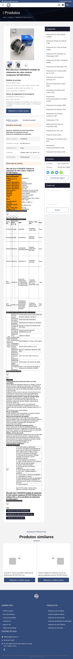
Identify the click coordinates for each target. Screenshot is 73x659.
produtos (10, 17)
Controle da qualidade (9, 617)
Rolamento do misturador (55, 628)
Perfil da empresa (8, 611)
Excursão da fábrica (9, 614)
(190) (55, 147)
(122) (55, 91)
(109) (55, 152)
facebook (4, 649)
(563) (53, 135)
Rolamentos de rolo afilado (56, 611)
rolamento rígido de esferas (56, 614)
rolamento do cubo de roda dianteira (18, 510)
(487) (56, 55)
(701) (52, 120)
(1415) (56, 99)
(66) (54, 131)
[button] (12, 561)
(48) (54, 115)
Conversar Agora (57, 178)
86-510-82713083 (65, 1)
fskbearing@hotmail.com (10, 1)
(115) (56, 72)
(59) (56, 140)
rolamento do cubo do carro (15, 518)
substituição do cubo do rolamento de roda (20, 514)
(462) (55, 85)
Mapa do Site (7, 624)
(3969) (57, 61)
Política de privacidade (9, 628)
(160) (54, 125)
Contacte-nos (7, 621)
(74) (55, 78)
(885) (56, 105)
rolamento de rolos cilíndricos (56, 624)
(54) (56, 67)
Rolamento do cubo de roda (23, 17)
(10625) (55, 36)
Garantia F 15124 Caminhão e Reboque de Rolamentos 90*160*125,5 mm (18, 574)
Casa (4, 17)
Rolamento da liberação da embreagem (59, 621)
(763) (56, 109)
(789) (56, 42)
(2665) (56, 48)
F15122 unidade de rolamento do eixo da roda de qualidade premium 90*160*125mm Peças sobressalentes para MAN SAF (52, 574)
